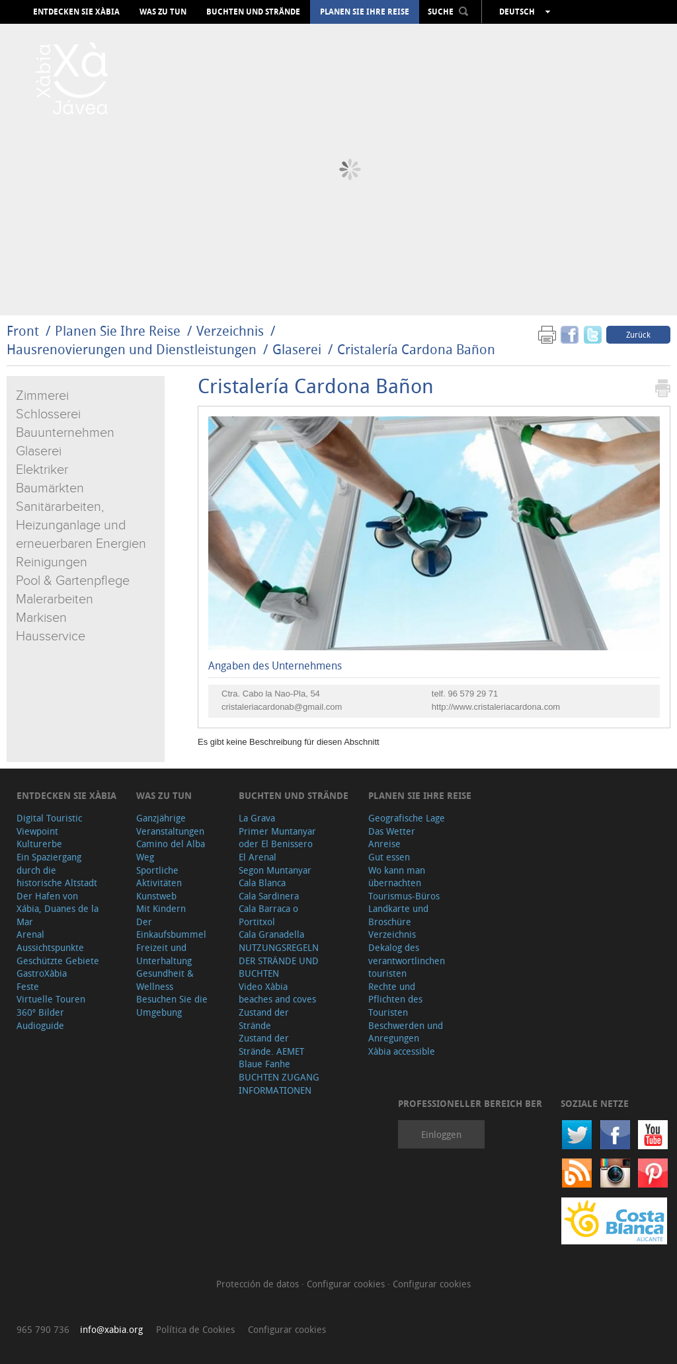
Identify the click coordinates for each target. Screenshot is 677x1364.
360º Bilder (40, 1012)
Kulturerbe (39, 843)
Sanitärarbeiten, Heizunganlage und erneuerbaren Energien (81, 525)
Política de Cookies (195, 1329)
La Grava (257, 818)
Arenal (30, 934)
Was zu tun (162, 12)
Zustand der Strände (264, 1019)
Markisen (41, 618)
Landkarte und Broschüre (398, 915)
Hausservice (50, 636)
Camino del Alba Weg (170, 850)
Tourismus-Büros (404, 896)
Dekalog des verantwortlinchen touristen (406, 960)
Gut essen (389, 857)
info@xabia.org (111, 1329)
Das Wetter (391, 831)
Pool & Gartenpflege (73, 581)
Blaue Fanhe (264, 1063)
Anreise (384, 843)
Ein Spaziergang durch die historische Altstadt (57, 870)
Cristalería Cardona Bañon (416, 349)
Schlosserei (48, 414)
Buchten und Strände (253, 12)
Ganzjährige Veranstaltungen (170, 824)
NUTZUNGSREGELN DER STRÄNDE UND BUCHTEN (279, 960)
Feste (28, 986)
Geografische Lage (406, 818)
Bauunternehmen (65, 433)
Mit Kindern (161, 908)
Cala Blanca (262, 882)
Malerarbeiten (54, 599)
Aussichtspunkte (50, 947)
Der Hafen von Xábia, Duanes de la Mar (58, 909)
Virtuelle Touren (51, 999)
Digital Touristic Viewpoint (49, 824)
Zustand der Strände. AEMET (271, 1044)
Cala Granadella (271, 934)
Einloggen (441, 1134)
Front (23, 331)
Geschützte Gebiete (58, 960)
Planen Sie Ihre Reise (364, 12)
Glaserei (296, 349)
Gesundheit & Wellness (165, 980)
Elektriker (42, 470)
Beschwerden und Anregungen (405, 1032)
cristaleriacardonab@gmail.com (281, 707)
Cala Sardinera (269, 896)
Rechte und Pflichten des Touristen (395, 999)
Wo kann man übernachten (396, 877)
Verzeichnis (231, 331)
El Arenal (257, 857)
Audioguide (40, 1025)
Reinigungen (51, 562)
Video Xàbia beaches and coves (277, 993)
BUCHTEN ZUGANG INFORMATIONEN (279, 1083)
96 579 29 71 (473, 694)
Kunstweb (156, 896)
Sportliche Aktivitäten (159, 877)
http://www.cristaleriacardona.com (496, 707)
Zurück (638, 334)
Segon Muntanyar (275, 870)
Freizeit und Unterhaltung (164, 954)
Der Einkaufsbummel (171, 928)
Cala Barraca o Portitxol (268, 915)
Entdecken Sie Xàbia (76, 12)
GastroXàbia (42, 973)
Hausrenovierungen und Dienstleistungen (132, 349)
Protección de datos (258, 1283)
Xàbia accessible (401, 1051)
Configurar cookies (347, 1283)
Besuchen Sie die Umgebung (172, 1005)
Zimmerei (42, 396)
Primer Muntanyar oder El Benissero (277, 838)
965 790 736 (43, 1329)
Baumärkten (50, 488)
